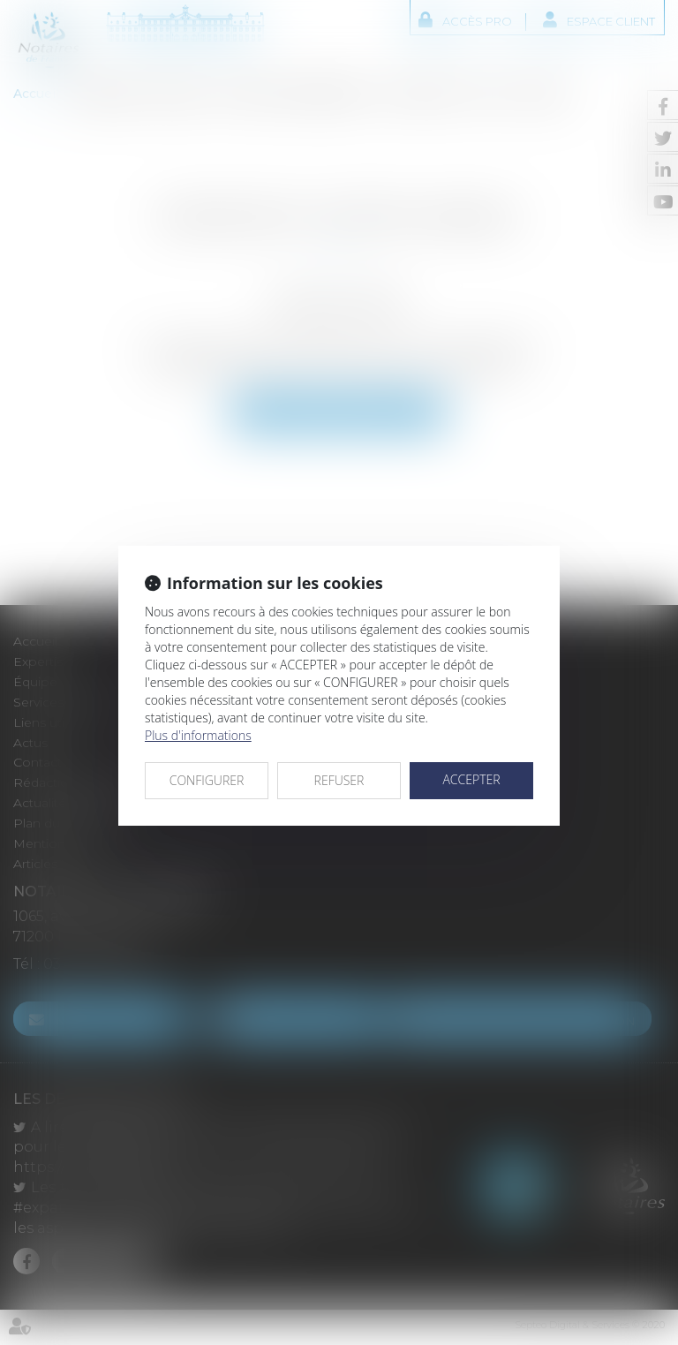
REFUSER (339, 780)
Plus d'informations (198, 735)
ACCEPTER (471, 779)
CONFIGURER (207, 780)
